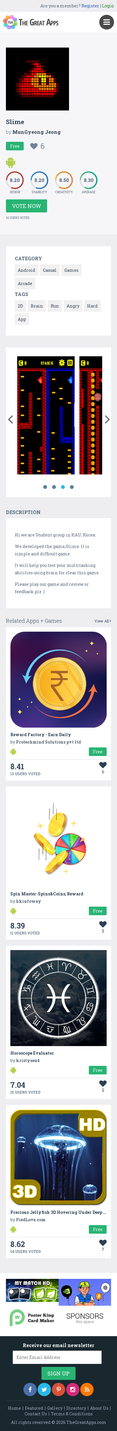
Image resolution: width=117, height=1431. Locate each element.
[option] (46, 416)
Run (55, 306)
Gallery (54, 1408)
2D (20, 306)
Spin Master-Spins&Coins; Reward (46, 894)
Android (26, 270)
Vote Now (26, 205)
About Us (99, 1408)
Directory (76, 1408)
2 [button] (54, 487)
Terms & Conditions (72, 1414)
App (22, 319)
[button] (10, 418)
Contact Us (36, 1414)
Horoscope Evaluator (32, 1053)
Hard (92, 306)
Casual (50, 270)
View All (102, 621)
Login (108, 6)
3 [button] (63, 487)
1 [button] (45, 487)
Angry (73, 306)
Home (14, 1408)
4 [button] (72, 487)
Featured (34, 1408)
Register (90, 6)
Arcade (25, 283)
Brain (37, 306)
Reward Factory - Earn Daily (40, 734)
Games (71, 270)
